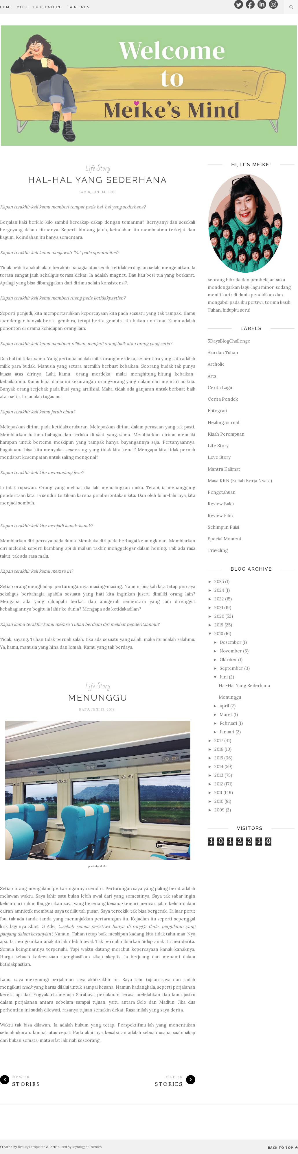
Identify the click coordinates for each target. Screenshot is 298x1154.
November (231, 651)
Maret (226, 714)
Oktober (228, 659)
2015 (218, 758)
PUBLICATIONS (48, 7)
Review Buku (221, 503)
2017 (218, 740)
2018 (218, 633)
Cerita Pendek (223, 399)
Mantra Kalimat (224, 469)
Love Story (219, 457)
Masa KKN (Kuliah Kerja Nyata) (240, 480)
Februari (228, 723)
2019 (218, 625)
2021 (218, 607)
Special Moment (225, 538)
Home (6, 7)
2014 (218, 766)
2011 (218, 792)
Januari (227, 732)
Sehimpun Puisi (223, 527)
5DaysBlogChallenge (229, 341)
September (231, 668)
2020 (219, 616)
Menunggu (98, 698)
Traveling (218, 550)
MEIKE (22, 7)
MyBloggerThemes (87, 1146)
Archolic (216, 364)
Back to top (283, 1147)
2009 (219, 810)
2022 (219, 599)
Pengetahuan (222, 492)
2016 (218, 749)
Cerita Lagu (220, 387)
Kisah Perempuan (226, 434)
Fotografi (217, 410)
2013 (218, 775)
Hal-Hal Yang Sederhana (97, 180)
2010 (218, 801)
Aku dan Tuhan (223, 352)
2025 (219, 581)
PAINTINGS (78, 7)
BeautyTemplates (31, 1146)
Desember (230, 642)
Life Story (97, 168)
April (224, 706)
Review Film (220, 515)
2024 (219, 590)
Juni (224, 677)
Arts (212, 376)
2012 (218, 784)
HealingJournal (223, 422)
